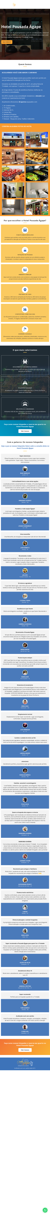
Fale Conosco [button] (42, 4)
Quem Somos (24, 4)
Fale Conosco (25, 431)
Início (18, 3)
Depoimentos (33, 3)
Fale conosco (7, 42)
